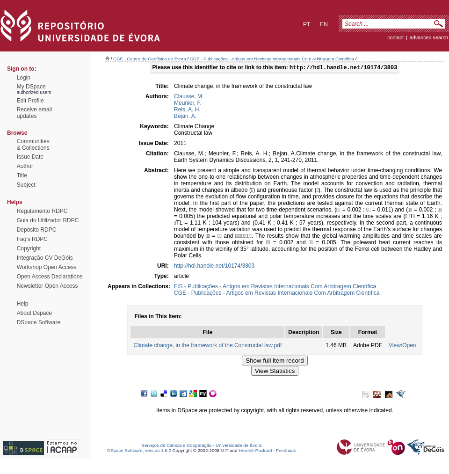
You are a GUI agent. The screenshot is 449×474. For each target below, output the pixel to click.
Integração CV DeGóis (45, 258)
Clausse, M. (188, 97)
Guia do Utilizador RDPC (48, 220)
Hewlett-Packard (255, 451)
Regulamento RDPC (42, 211)
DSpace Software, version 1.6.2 (139, 451)
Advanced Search (429, 37)
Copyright (29, 248)
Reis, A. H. (187, 110)
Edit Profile (30, 100)
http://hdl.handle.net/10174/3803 (214, 266)
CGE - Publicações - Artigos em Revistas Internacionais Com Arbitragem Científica (272, 58)
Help (23, 303)
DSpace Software (38, 322)
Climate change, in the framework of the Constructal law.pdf (207, 346)
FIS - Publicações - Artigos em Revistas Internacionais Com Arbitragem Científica (275, 287)
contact (395, 37)
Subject (26, 185)
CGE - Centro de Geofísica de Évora (149, 58)
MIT (225, 451)
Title (22, 175)
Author (25, 166)
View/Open (402, 346)
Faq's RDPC (32, 239)
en (324, 24)
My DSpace (31, 86)
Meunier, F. (188, 104)
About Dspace (34, 313)
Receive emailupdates (34, 112)
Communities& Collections (33, 144)
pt (306, 24)
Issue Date (30, 156)
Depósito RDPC (37, 229)
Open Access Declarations (50, 276)
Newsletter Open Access (47, 286)
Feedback (286, 451)
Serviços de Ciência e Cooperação (177, 446)
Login (23, 77)
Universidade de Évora (238, 446)
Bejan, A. (185, 117)
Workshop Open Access (47, 267)
